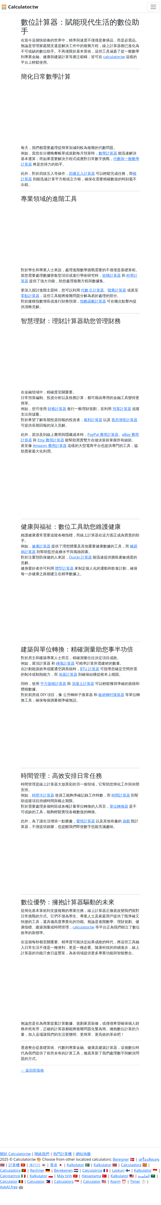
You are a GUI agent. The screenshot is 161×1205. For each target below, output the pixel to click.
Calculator (9, 1181)
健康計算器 (41, 546)
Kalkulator (102, 1164)
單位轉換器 (119, 806)
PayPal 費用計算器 (102, 434)
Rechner (37, 1170)
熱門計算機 (62, 1153)
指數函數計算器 (93, 301)
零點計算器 (30, 295)
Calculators (64, 1181)
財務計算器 (57, 408)
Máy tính (64, 1175)
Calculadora (131, 1164)
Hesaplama (91, 1175)
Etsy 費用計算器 (50, 440)
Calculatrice (92, 1170)
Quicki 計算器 (80, 557)
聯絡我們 (41, 1153)
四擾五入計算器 (82, 173)
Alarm (115, 1181)
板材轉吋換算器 (111, 694)
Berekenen (63, 1170)
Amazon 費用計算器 (49, 445)
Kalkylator (75, 1164)
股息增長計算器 (124, 419)
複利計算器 (93, 419)
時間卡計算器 (43, 795)
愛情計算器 (85, 821)
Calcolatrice (10, 1175)
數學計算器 (108, 153)
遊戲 (126, 821)
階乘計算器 (117, 290)
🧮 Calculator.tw (19, 7)
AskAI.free (9, 1187)
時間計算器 (120, 795)
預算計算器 (122, 408)
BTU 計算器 (89, 668)
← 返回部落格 (32, 1070)
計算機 (14, 1164)
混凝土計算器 (83, 683)
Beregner (121, 1159)
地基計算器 (68, 674)
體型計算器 (64, 568)
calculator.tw (114, 56)
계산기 (34, 1164)
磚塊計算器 (65, 663)
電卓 (53, 1164)
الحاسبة (144, 1175)
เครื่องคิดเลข (149, 1159)
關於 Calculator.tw (15, 1153)
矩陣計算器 (111, 275)
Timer (135, 1181)
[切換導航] (153, 7)
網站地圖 (83, 1153)
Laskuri (118, 1170)
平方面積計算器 (53, 683)
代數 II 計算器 (92, 290)
